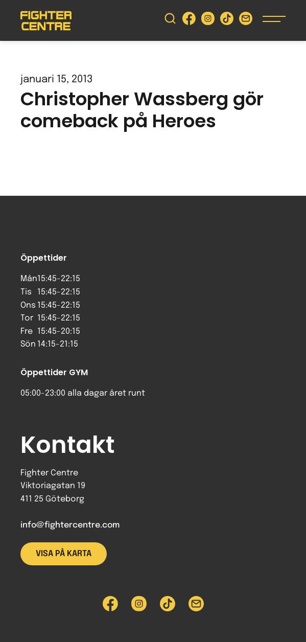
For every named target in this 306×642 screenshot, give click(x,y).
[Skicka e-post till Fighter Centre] (245, 21)
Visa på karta (63, 553)
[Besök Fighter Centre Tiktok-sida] (226, 21)
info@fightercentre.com (70, 525)
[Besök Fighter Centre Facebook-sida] (189, 21)
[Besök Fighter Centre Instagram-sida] (208, 21)
